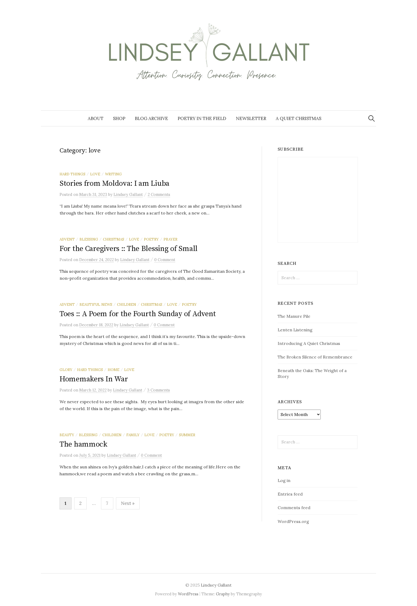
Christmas (113, 239)
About (95, 118)
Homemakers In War (94, 379)
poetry (151, 239)
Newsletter (251, 118)
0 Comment (164, 259)
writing (113, 174)
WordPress (188, 593)
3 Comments (158, 390)
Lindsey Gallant (216, 585)
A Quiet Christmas (298, 118)
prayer (170, 239)
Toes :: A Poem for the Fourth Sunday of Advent (138, 314)
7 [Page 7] (107, 503)
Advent (67, 239)
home (113, 369)
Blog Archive (151, 118)
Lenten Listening (295, 329)
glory (66, 369)
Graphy (223, 593)
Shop (119, 118)
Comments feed (294, 507)
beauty (67, 434)
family (133, 434)
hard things (72, 174)
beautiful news (96, 304)
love (95, 174)
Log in (284, 480)
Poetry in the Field (202, 118)
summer (187, 434)
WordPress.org (293, 521)
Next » (128, 503)
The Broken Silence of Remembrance (315, 357)
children (126, 304)
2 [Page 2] (80, 503)
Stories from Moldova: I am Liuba (114, 183)
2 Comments (159, 194)
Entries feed (290, 494)
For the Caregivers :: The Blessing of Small (129, 248)
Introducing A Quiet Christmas (309, 343)
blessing (89, 239)
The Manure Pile (294, 316)
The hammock (83, 444)
